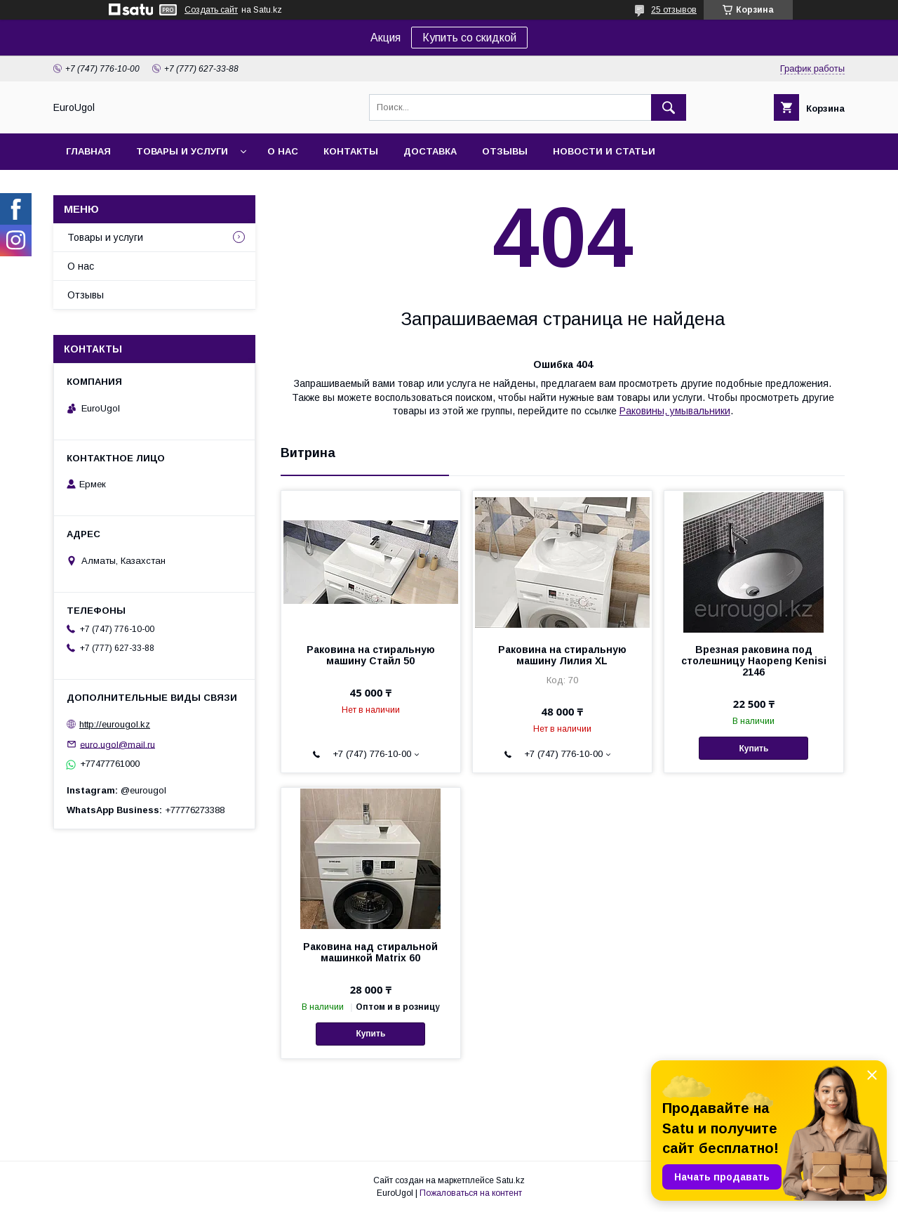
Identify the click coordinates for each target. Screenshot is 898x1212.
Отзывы (505, 151)
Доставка (430, 151)
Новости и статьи (604, 151)
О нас (282, 151)
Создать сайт (211, 10)
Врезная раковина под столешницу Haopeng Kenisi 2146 (753, 661)
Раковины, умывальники (674, 410)
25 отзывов (674, 10)
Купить (754, 748)
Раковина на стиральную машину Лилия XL (562, 655)
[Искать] (668, 107)
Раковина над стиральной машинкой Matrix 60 (370, 952)
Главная (88, 151)
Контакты (350, 151)
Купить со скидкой (469, 38)
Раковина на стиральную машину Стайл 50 (371, 655)
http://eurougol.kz (114, 724)
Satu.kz (510, 1180)
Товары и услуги (182, 151)
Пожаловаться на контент (471, 1193)
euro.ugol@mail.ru (117, 744)
